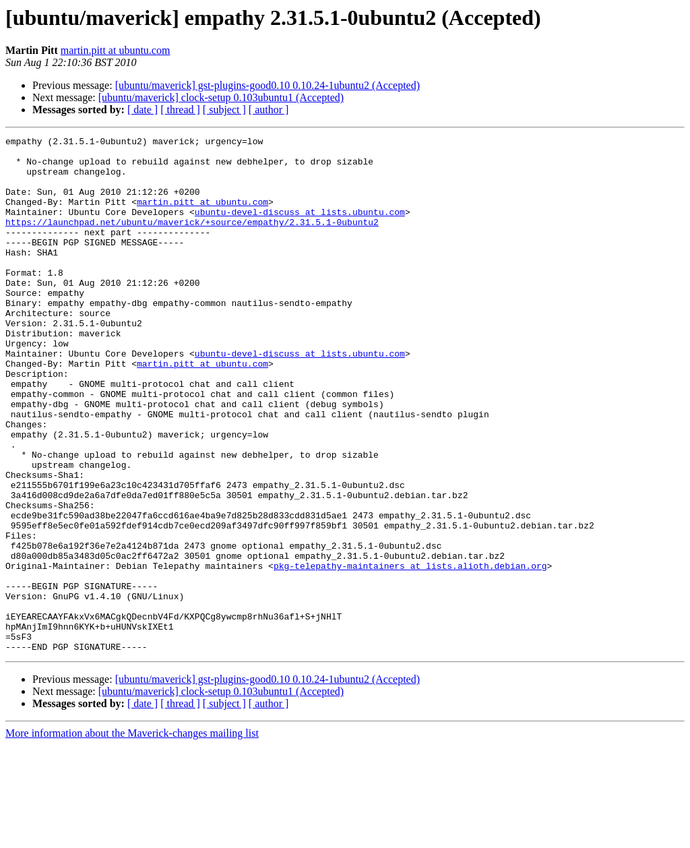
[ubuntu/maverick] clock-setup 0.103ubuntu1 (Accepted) (221, 97)
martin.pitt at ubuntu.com (115, 50)
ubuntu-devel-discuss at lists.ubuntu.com (300, 228)
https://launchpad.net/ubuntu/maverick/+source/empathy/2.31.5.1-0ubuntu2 (192, 240)
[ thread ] (180, 109)
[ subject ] (224, 109)
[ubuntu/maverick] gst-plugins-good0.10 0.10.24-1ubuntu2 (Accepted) (267, 85)
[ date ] (142, 109)
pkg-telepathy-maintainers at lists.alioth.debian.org (410, 652)
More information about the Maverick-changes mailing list (132, 836)
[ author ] (269, 109)
